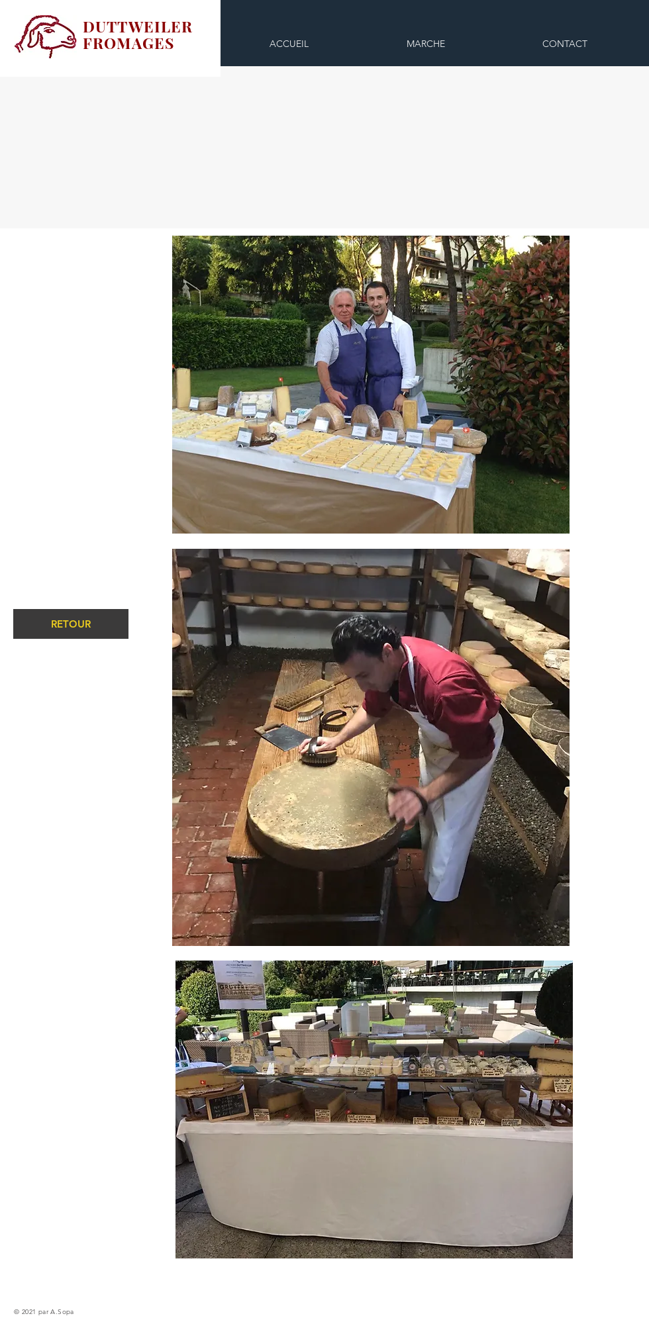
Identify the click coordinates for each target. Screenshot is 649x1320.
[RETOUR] (70, 624)
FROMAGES (128, 42)
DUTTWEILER (138, 26)
